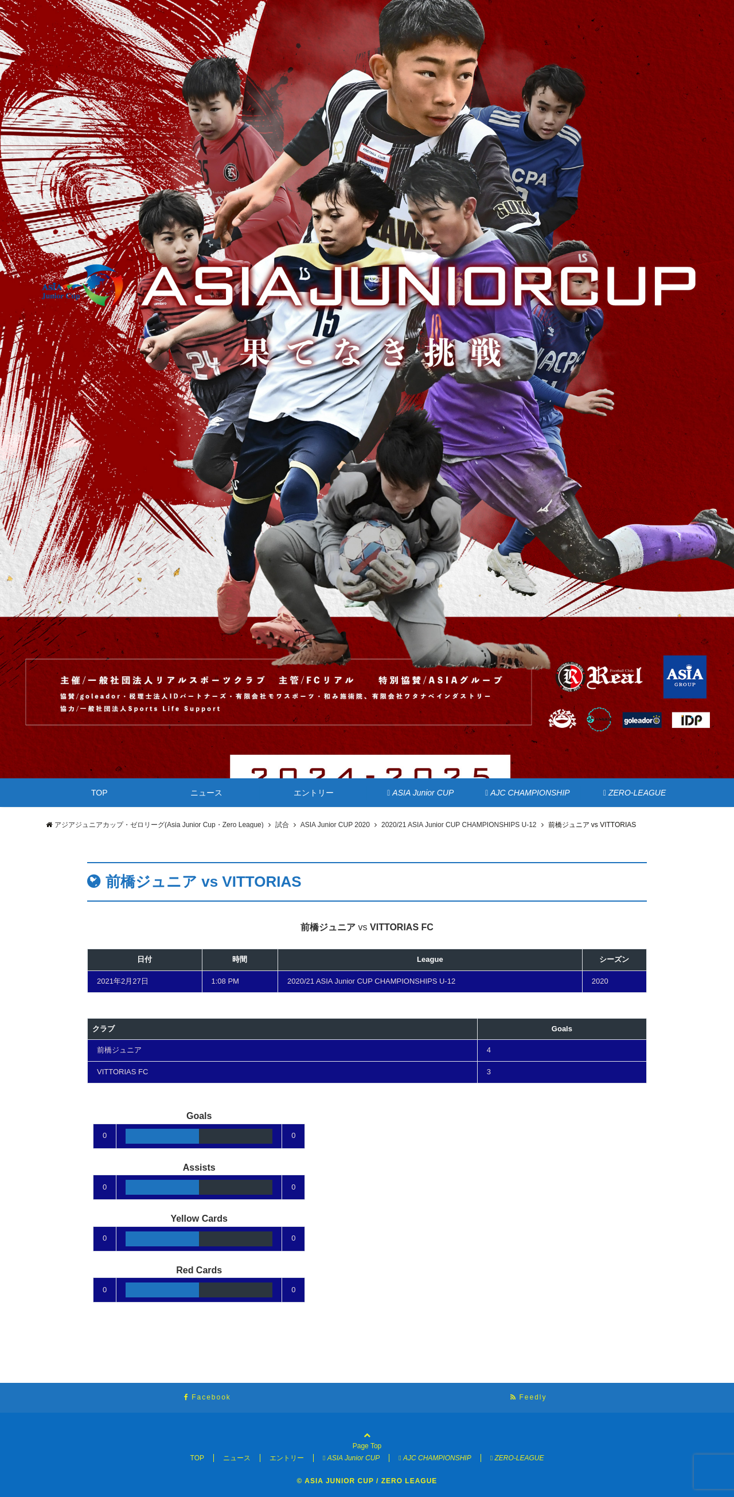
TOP (99, 792)
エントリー (314, 792)
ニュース (206, 792)
